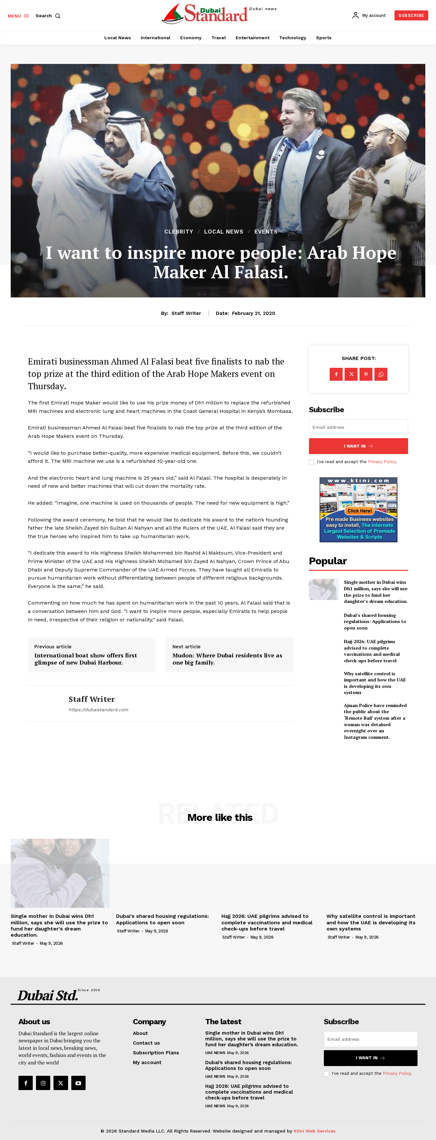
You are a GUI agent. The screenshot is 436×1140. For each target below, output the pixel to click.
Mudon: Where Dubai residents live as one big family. (227, 659)
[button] (49, 15)
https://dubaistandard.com (98, 709)
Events (266, 231)
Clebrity (178, 231)
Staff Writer (186, 313)
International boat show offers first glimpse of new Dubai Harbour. (85, 659)
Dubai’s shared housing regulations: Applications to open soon (375, 621)
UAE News (215, 1052)
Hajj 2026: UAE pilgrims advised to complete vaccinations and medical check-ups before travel (372, 651)
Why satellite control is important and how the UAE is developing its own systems (375, 683)
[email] (358, 427)
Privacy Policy (382, 461)
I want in (358, 446)
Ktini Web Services (315, 1131)
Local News (223, 231)
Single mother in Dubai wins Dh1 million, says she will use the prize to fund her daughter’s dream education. (376, 591)
